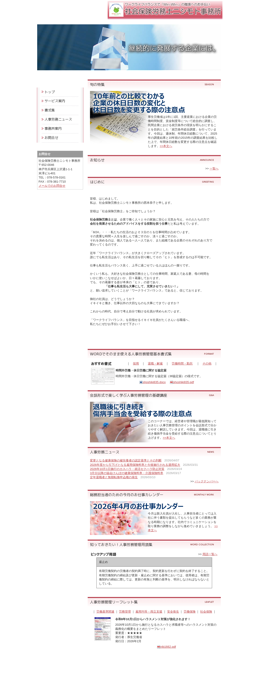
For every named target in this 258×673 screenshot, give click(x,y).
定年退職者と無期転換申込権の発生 (114, 477)
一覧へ (214, 168)
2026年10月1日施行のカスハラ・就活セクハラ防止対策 (127, 469)
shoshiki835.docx (152, 382)
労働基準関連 (105, 611)
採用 (136, 363)
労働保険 (190, 611)
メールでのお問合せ (52, 185)
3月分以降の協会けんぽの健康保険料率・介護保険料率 (126, 473)
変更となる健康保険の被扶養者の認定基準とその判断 (126, 460)
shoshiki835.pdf (182, 382)
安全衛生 (173, 611)
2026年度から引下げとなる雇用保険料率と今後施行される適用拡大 (135, 465)
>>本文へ (166, 146)
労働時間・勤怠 (182, 363)
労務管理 (125, 611)
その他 (206, 363)
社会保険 (206, 611)
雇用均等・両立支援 (148, 611)
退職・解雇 (155, 363)
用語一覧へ (209, 554)
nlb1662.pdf (166, 646)
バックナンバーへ (207, 481)
